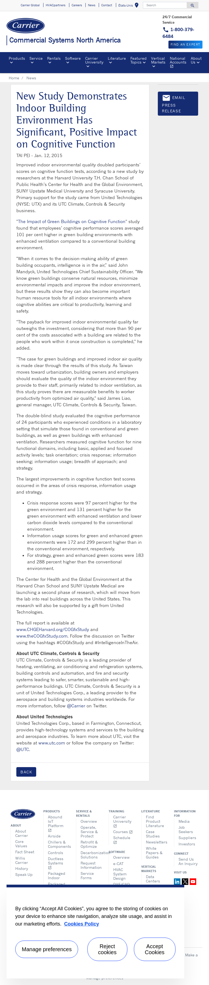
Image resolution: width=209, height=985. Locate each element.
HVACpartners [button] (55, 5)
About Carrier (21, 833)
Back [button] (26, 772)
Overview (89, 821)
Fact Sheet (24, 851)
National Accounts (179, 63)
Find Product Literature (155, 821)
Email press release (174, 103)
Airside (54, 836)
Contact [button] (106, 5)
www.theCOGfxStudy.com (41, 636)
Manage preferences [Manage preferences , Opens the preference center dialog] (47, 949)
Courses (123, 831)
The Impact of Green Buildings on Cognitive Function (71, 221)
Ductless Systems (55, 863)
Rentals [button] (54, 58)
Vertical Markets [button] (158, 60)
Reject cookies (107, 949)
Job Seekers (186, 829)
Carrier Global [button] (30, 5)
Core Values (21, 843)
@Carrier (76, 705)
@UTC (22, 749)
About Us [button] (196, 60)
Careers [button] (77, 5)
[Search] (165, 5)
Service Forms (87, 875)
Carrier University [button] (94, 60)
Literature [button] (117, 58)
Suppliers (187, 837)
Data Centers (153, 878)
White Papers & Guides (154, 852)
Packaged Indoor (56, 875)
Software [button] (73, 58)
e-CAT (118, 863)
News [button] (91, 5)
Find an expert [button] (185, 44)
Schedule (121, 839)
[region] (95, 931)
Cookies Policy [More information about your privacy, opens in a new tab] (81, 924)
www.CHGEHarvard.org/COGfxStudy (52, 629)
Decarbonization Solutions (90, 854)
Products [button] (17, 58)
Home (14, 78)
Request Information (90, 865)
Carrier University (122, 821)
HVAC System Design (120, 874)
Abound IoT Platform (55, 823)
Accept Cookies (154, 949)
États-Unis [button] (129, 6)
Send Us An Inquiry (188, 861)
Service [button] (36, 58)
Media (184, 821)
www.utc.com (51, 743)
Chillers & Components (58, 844)
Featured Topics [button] (138, 60)
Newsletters (156, 842)
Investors (187, 844)
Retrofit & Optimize (89, 844)
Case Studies (153, 833)
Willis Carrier (21, 860)
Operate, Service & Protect (89, 831)
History (21, 868)
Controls (55, 852)
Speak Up (24, 874)
